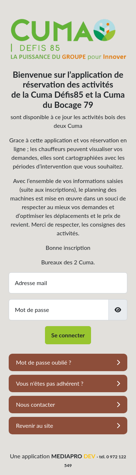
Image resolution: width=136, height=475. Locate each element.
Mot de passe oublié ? (43, 362)
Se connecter (68, 335)
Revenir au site (34, 425)
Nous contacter (35, 404)
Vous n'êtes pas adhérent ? (49, 383)
